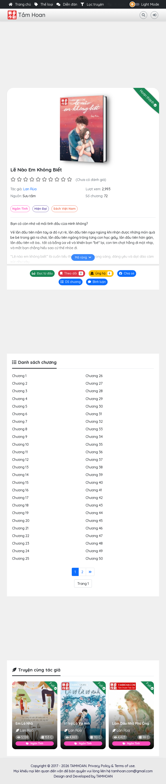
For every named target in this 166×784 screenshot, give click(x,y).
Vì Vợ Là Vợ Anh (77, 723)
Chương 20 (20, 520)
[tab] (71, 282)
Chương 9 (19, 437)
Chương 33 (94, 429)
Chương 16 (20, 490)
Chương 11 (20, 452)
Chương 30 (94, 406)
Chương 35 (94, 444)
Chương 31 (94, 414)
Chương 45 (94, 520)
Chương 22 (20, 536)
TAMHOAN (78, 766)
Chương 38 (94, 467)
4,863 (71, 737)
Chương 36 (94, 452)
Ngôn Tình (20, 209)
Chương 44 (94, 513)
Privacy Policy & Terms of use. (111, 766)
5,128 (22, 737)
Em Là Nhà (24, 723)
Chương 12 (20, 460)
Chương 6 (19, 414)
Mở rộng (83, 258)
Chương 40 (94, 482)
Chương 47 (94, 536)
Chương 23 (20, 543)
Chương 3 (19, 391)
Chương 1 (19, 376)
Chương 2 (19, 383)
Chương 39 (94, 475)
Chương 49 (94, 551)
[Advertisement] (83, 53)
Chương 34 (94, 437)
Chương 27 (94, 383)
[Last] (90, 572)
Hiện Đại (40, 209)
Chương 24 (20, 551)
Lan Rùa (30, 189)
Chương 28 (94, 391)
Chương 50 (94, 559)
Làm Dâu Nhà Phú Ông (130, 723)
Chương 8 (19, 429)
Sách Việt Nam (64, 209)
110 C (95, 737)
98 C (144, 737)
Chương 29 (94, 399)
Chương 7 (19, 421)
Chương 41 (94, 490)
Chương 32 (94, 421)
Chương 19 (20, 513)
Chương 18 (20, 505)
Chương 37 (94, 460)
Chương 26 (94, 376)
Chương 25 (20, 559)
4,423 (119, 737)
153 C (47, 737)
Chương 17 (20, 498)
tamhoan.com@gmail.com (132, 771)
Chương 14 (20, 475)
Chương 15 (20, 482)
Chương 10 (20, 444)
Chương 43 (94, 505)
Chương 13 (20, 467)
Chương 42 (94, 498)
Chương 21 (20, 528)
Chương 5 (19, 406)
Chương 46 (94, 528)
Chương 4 (19, 399)
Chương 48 (94, 543)
